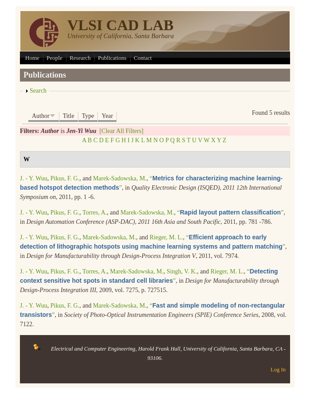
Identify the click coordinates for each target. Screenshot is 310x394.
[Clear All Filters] (121, 131)
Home (32, 58)
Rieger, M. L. (166, 237)
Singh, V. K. (182, 271)
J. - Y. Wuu (33, 178)
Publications (112, 58)
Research (80, 58)
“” (230, 212)
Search (38, 90)
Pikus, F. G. (64, 178)
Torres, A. (94, 212)
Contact (142, 58)
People (54, 58)
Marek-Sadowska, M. (120, 178)
